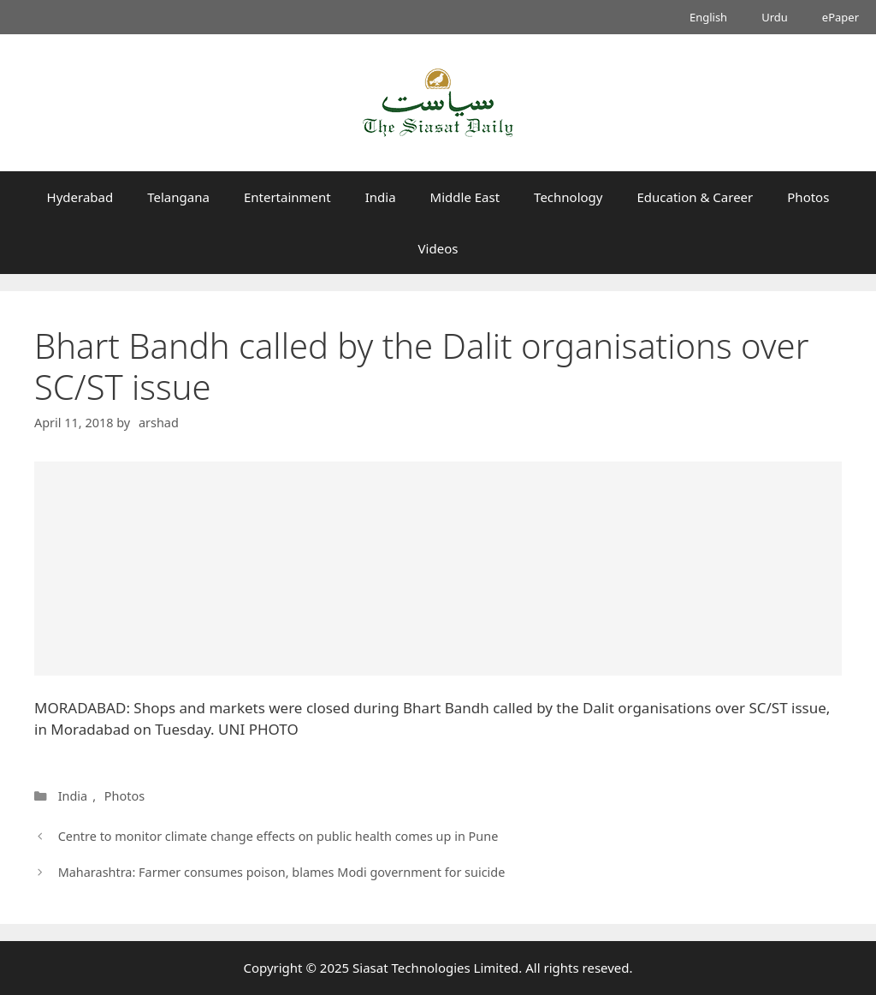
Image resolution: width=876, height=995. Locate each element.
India (380, 197)
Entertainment (287, 197)
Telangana (178, 197)
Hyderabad (80, 197)
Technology (568, 197)
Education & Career (695, 197)
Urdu (774, 17)
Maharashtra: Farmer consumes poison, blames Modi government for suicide (282, 872)
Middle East (465, 197)
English (708, 17)
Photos (808, 197)
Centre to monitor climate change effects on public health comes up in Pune (278, 836)
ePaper (840, 17)
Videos (438, 248)
